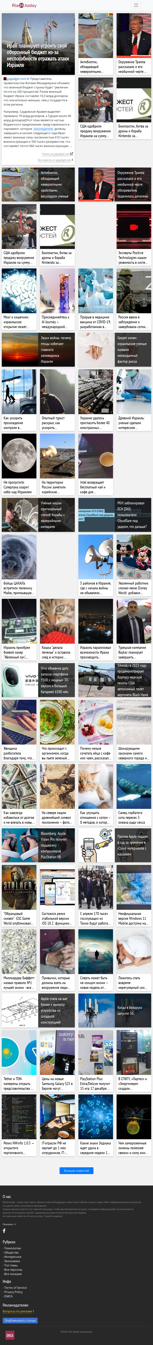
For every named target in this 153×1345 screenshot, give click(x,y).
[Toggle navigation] (136, 5)
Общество (11, 1252)
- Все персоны (12, 1270)
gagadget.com (15, 79)
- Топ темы (10, 1265)
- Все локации (12, 1274)
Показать (9, 1224)
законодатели (43, 129)
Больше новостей (76, 1171)
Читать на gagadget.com (55, 154)
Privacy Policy (13, 1292)
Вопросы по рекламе (17, 1311)
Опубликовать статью (20, 1320)
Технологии (12, 1248)
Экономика (12, 1261)
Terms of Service (15, 1288)
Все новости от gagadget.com (54, 160)
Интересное (12, 1257)
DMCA (8, 1296)
